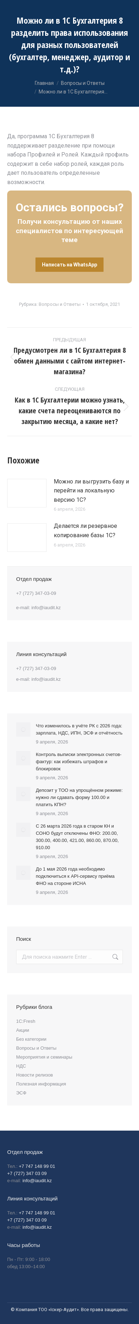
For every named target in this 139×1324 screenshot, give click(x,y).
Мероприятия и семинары (44, 1057)
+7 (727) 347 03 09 (27, 1173)
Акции (22, 1030)
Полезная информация (41, 1084)
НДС (21, 1066)
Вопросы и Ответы (60, 304)
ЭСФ (21, 1093)
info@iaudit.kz (46, 607)
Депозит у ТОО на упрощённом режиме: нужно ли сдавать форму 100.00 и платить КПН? (79, 797)
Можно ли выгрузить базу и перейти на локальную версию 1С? (91, 490)
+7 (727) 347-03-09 (36, 593)
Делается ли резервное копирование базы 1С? (85, 531)
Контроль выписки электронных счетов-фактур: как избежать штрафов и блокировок (78, 761)
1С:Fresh (25, 1021)
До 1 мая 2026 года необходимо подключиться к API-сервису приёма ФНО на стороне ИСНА (75, 876)
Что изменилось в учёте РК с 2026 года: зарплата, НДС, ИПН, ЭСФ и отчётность (79, 729)
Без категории (31, 1039)
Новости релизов (34, 1075)
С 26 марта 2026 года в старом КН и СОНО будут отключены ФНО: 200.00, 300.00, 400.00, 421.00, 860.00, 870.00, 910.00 (77, 836)
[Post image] (27, 493)
